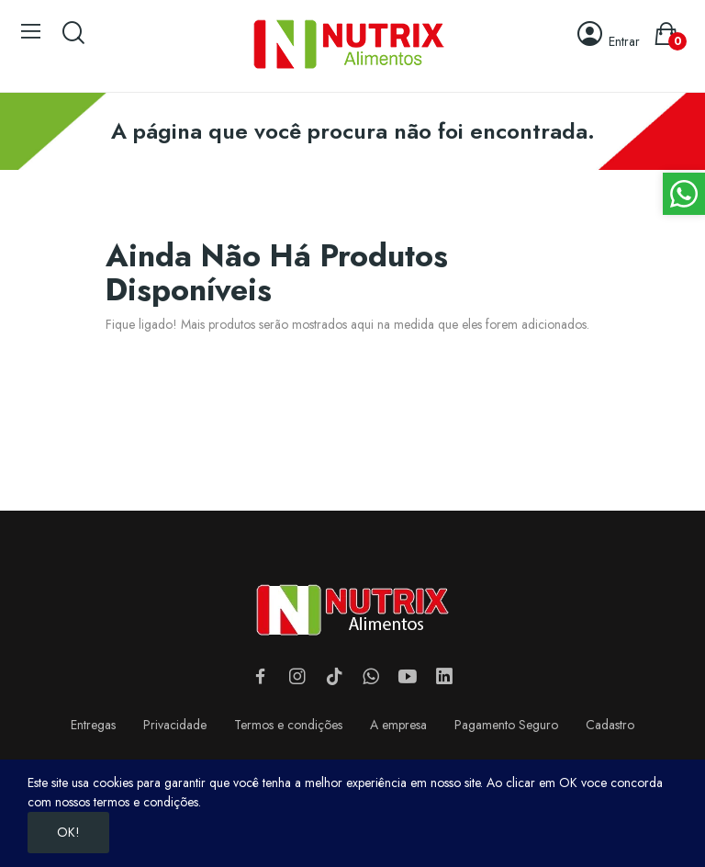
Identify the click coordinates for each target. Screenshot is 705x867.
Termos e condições (288, 724)
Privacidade (175, 724)
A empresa (398, 724)
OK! (68, 832)
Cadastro (610, 724)
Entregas (93, 724)
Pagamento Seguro (506, 724)
